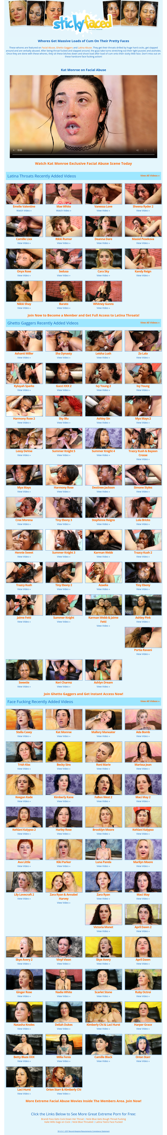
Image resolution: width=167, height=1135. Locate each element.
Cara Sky (103, 271)
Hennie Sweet (24, 552)
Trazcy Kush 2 (143, 552)
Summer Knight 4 (103, 451)
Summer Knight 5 (63, 451)
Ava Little (24, 862)
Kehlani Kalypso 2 (24, 830)
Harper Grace (143, 1025)
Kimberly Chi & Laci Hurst (103, 1025)
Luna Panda (103, 862)
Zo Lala (143, 353)
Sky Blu (63, 418)
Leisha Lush (103, 353)
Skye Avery (103, 959)
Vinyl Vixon (63, 959)
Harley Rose (64, 830)
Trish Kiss (24, 764)
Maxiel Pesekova (143, 239)
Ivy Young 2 (103, 386)
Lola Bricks (143, 520)
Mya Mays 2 (143, 418)
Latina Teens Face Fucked (109, 1121)
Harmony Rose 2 (24, 418)
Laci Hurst (24, 1089)
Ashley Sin (103, 418)
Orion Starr (143, 1057)
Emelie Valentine (24, 206)
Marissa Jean (143, 764)
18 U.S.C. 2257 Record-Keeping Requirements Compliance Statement (83, 1131)
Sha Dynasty (63, 353)
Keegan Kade (24, 797)
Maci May (143, 894)
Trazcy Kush (24, 585)
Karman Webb (103, 552)
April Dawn (143, 959)
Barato (63, 304)
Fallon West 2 (103, 797)
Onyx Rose (24, 271)
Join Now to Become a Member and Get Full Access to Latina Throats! (83, 315)
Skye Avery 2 (24, 959)
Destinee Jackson (103, 487)
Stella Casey (24, 732)
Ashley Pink (143, 617)
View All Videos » (149, 175)
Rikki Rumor (63, 239)
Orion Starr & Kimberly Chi (63, 1089)
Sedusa (63, 271)
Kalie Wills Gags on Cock (57, 1121)
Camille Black (103, 1057)
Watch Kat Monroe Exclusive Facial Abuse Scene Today (83, 163)
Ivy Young (143, 386)
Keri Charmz (63, 682)
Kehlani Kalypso (142, 830)
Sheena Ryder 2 (143, 206)
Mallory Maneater (103, 732)
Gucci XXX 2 (63, 386)
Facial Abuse (48, 47)
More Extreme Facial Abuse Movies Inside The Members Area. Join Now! (83, 1101)
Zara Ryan (103, 894)
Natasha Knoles (24, 1025)
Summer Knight (63, 617)
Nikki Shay (24, 304)
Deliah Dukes (63, 1025)
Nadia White (63, 992)
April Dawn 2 (143, 927)
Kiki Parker (63, 862)
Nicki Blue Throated (82, 1121)
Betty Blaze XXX (24, 1057)
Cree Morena (24, 520)
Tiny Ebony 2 (63, 585)
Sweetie (24, 682)
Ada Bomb (143, 732)
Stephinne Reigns (103, 520)
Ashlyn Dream (103, 682)
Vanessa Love (103, 206)
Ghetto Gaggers (64, 47)
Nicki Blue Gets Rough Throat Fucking (106, 1119)
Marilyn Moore (143, 862)
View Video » (103, 210)
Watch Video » (23, 210)
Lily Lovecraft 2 (24, 894)
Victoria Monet (103, 927)
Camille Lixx (24, 239)
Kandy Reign (143, 271)
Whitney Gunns (103, 304)
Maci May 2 (143, 797)
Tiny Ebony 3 (63, 520)
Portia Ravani (143, 650)
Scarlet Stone (103, 992)
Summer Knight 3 (63, 552)
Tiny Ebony (143, 585)
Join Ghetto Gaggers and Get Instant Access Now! (83, 694)
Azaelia (103, 585)
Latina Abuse (85, 47)
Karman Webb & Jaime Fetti (103, 620)
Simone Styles (143, 487)
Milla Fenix (64, 1057)
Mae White (63, 206)
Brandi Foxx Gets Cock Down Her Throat (62, 1119)
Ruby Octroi (143, 992)
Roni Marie (103, 764)
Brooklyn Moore (103, 830)
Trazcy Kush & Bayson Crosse (143, 453)
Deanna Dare (103, 239)
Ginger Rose (24, 992)
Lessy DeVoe (24, 451)
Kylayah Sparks (24, 386)
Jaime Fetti (24, 617)
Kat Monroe (63, 732)
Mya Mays (24, 487)
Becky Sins (64, 764)
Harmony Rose (63, 487)
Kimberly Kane (63, 797)
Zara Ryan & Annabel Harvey (63, 896)
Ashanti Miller (24, 353)
